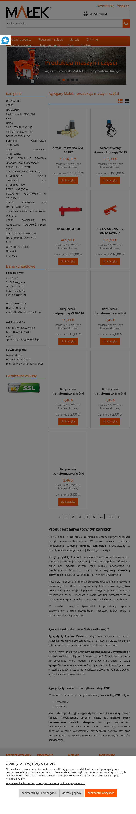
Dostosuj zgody (71, 793)
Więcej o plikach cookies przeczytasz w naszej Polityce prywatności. (45, 783)
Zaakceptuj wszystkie (101, 793)
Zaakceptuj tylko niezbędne (39, 793)
